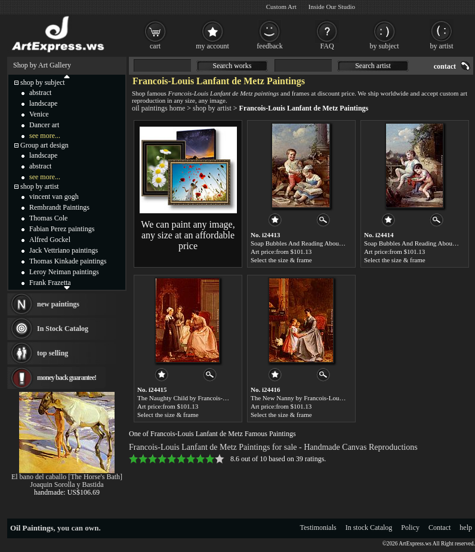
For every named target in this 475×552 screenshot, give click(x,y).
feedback (269, 46)
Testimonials (318, 527)
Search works (232, 66)
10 (219, 459)
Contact (439, 527)
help (465, 527)
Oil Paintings (32, 527)
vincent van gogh (54, 196)
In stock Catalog (369, 527)
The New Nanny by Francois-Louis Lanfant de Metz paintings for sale (343, 397)
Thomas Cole (48, 218)
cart (155, 46)
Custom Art (281, 6)
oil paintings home (158, 108)
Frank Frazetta (50, 282)
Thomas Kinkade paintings (67, 261)
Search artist (373, 66)
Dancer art (44, 125)
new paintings (58, 304)
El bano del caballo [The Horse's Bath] (66, 477)
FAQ (327, 46)
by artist (442, 46)
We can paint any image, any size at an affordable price (188, 235)
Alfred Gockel (49, 239)
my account (212, 46)
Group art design (44, 145)
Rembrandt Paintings (59, 207)
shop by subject (42, 82)
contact (445, 66)
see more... (44, 135)
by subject (384, 46)
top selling (52, 353)
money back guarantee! (66, 377)
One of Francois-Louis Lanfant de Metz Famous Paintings (212, 434)
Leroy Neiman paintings (64, 272)
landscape (43, 103)
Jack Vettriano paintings (63, 250)
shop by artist (212, 108)
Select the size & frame (281, 259)
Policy (410, 527)
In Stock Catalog (62, 328)
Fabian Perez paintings (61, 229)
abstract (40, 92)
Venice (39, 114)
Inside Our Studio (332, 6)
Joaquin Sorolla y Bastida (67, 484)
